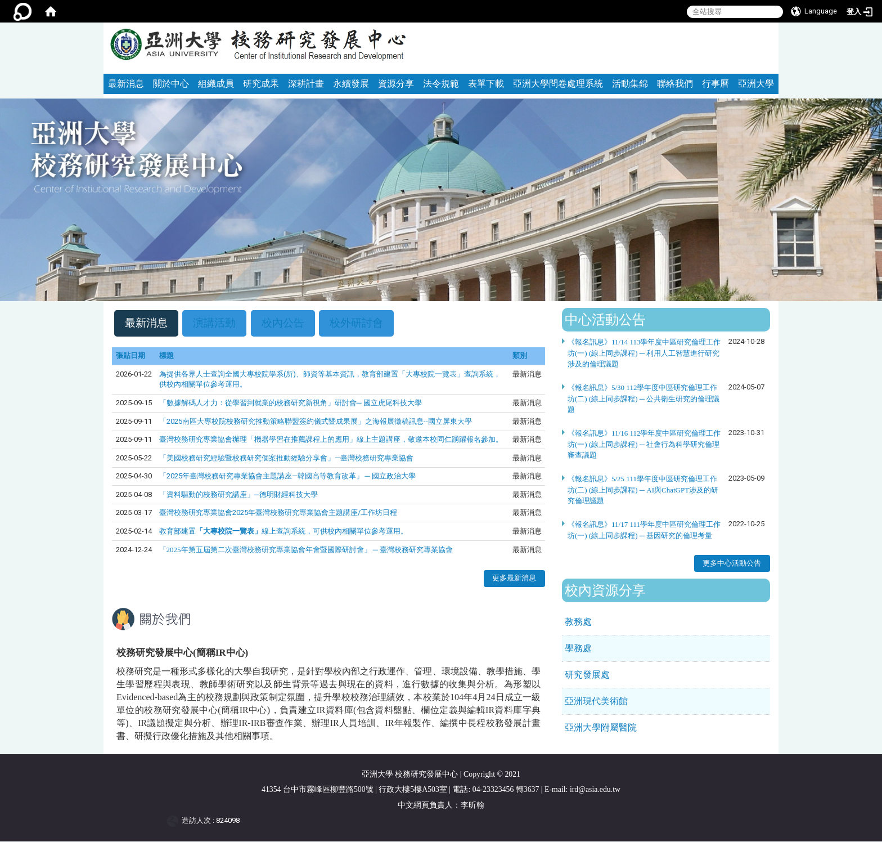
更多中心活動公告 (732, 563)
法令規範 (441, 83)
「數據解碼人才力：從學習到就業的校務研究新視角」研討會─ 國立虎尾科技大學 (290, 403)
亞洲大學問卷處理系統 (558, 83)
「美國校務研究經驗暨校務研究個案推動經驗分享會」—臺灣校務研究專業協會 (286, 458)
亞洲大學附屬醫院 (601, 727)
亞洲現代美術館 (596, 701)
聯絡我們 (675, 83)
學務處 (578, 648)
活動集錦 (630, 83)
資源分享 (396, 83)
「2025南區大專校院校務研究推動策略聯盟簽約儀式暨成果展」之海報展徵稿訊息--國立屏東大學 (315, 421)
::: (765, 27)
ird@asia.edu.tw (595, 790)
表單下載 (486, 83)
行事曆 (715, 83)
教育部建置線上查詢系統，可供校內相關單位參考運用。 (283, 531)
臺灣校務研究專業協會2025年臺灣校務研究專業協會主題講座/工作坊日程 (278, 513)
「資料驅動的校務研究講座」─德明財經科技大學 (238, 494)
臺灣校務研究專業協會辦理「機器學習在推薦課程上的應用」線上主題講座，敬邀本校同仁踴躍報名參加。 (331, 440)
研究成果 (261, 83)
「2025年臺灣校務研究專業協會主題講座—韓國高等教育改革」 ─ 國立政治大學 (287, 476)
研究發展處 (587, 674)
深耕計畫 (306, 83)
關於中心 (171, 83)
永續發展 (351, 83)
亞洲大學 (756, 83)
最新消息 (126, 83)
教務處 (578, 621)
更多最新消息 (514, 578)
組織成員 (216, 83)
